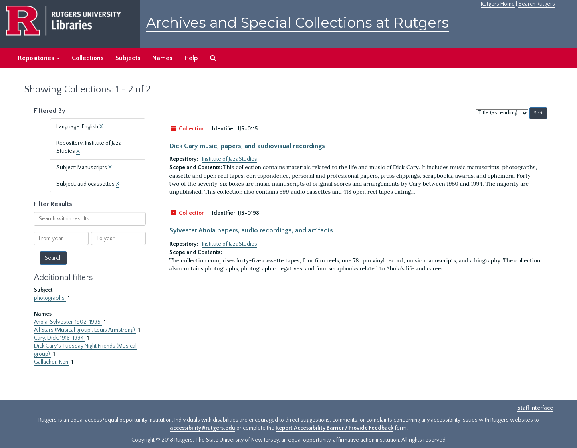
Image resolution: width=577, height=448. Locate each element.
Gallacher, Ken (51, 362)
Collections (87, 58)
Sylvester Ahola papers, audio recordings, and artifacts (251, 230)
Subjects (127, 58)
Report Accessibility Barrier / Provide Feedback (334, 428)
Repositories (39, 58)
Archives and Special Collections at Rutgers (297, 22)
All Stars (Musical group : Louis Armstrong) (85, 330)
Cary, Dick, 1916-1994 (59, 338)
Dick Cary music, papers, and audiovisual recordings (247, 146)
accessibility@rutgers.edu (202, 428)
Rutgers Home (498, 4)
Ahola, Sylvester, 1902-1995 (68, 322)
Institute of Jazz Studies (229, 159)
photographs (50, 298)
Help (191, 58)
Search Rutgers (536, 4)
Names (162, 58)
